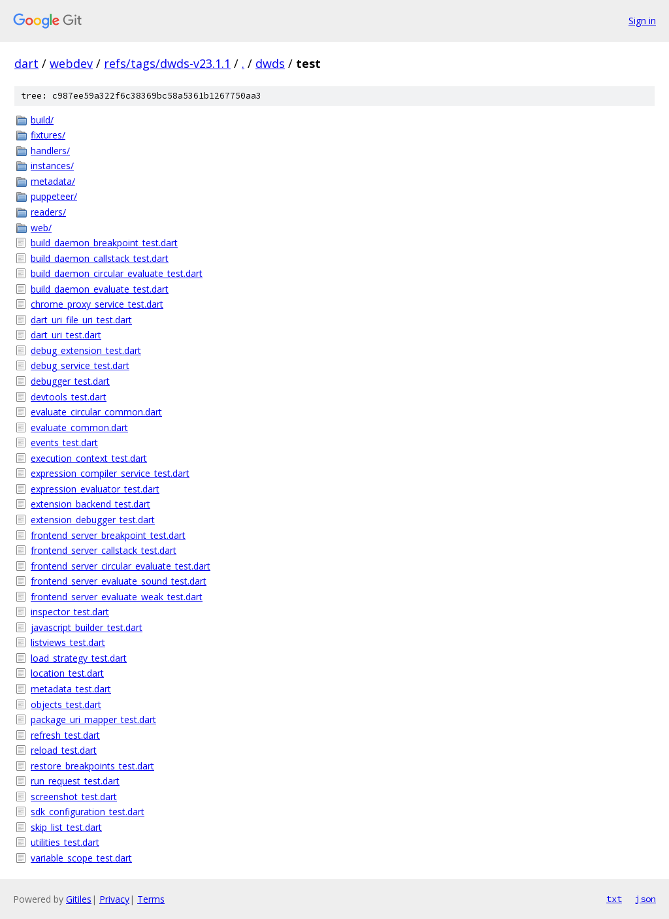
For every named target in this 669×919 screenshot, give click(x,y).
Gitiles (78, 899)
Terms (151, 899)
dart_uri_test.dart (66, 335)
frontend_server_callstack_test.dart (103, 550)
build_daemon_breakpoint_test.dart (104, 242)
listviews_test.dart (68, 642)
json (645, 899)
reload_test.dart (64, 750)
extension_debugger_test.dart (93, 519)
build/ (42, 120)
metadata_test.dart (71, 689)
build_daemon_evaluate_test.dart (100, 289)
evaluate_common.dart (79, 427)
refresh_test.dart (65, 735)
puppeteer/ (54, 196)
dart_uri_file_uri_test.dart (81, 320)
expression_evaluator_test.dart (95, 489)
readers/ (48, 212)
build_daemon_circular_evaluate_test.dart (117, 273)
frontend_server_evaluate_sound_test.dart (118, 581)
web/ (41, 227)
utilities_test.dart (65, 842)
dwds (270, 63)
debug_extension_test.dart (86, 350)
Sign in (642, 20)
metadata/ (53, 181)
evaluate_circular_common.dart (96, 412)
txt (614, 899)
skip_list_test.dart (66, 827)
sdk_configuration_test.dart (87, 811)
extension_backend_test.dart (90, 504)
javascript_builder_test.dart (86, 627)
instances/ (52, 165)
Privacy (114, 899)
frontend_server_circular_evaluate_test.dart (120, 566)
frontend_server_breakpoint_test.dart (108, 535)
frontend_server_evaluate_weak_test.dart (117, 596)
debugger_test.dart (70, 381)
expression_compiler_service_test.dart (110, 473)
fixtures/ (48, 135)
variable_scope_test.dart (81, 858)
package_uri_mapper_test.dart (93, 719)
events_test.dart (64, 442)
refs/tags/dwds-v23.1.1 (167, 63)
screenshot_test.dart (74, 796)
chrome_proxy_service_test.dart (97, 304)
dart (26, 63)
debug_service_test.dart (80, 365)
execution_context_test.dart (89, 458)
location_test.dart (67, 673)
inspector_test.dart (70, 611)
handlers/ (50, 150)
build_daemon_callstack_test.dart (100, 258)
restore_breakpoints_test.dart (92, 766)
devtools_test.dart (68, 397)
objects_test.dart (66, 704)
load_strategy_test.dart (79, 658)
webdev (71, 63)
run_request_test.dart (75, 781)
